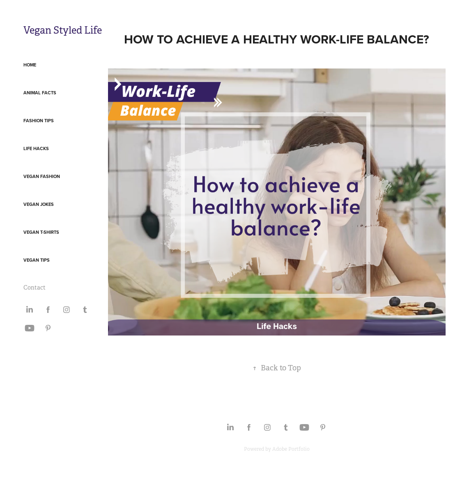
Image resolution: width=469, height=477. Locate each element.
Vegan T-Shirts (41, 232)
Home (29, 65)
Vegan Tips (36, 260)
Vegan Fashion (41, 176)
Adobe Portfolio (291, 449)
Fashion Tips (38, 120)
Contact (34, 287)
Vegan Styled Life (62, 30)
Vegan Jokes (38, 204)
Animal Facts (39, 92)
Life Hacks (36, 148)
